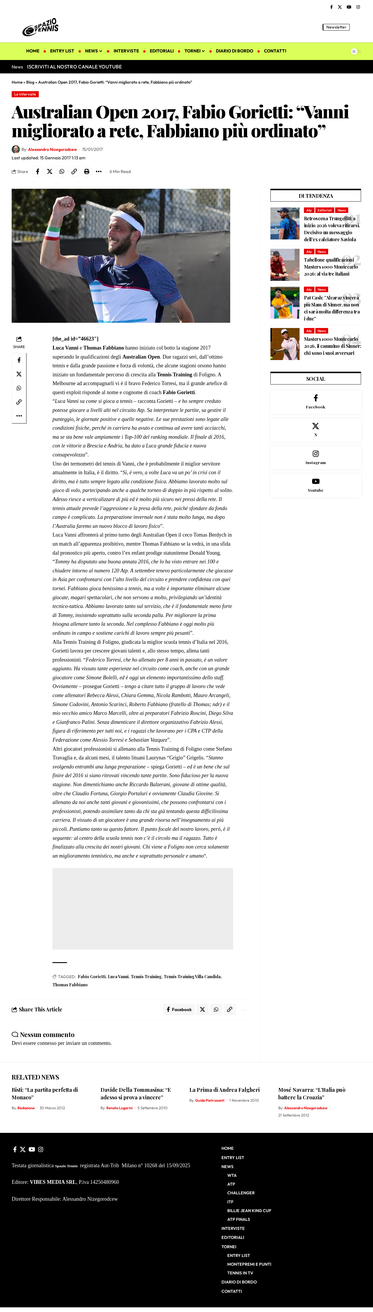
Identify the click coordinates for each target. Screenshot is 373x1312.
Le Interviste (26, 94)
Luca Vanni (118, 977)
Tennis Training (146, 977)
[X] (339, 7)
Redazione (26, 1108)
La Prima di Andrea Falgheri (224, 1090)
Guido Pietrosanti (210, 1101)
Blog (30, 82)
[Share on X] (50, 172)
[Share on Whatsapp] (62, 172)
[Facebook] (331, 7)
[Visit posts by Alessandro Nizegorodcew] (16, 150)
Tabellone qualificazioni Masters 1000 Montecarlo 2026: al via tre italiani (331, 267)
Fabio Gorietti (91, 977)
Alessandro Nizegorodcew (54, 149)
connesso (47, 1044)
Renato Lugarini (120, 1108)
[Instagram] (358, 7)
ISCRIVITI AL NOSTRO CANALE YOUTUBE (74, 67)
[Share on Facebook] (37, 172)
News (342, 210)
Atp (309, 210)
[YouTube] (349, 7)
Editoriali (325, 210)
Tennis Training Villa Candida (192, 977)
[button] (357, 27)
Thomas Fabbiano (70, 985)
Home (17, 82)
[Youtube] (315, 487)
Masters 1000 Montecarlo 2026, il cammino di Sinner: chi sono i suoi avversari (332, 346)
